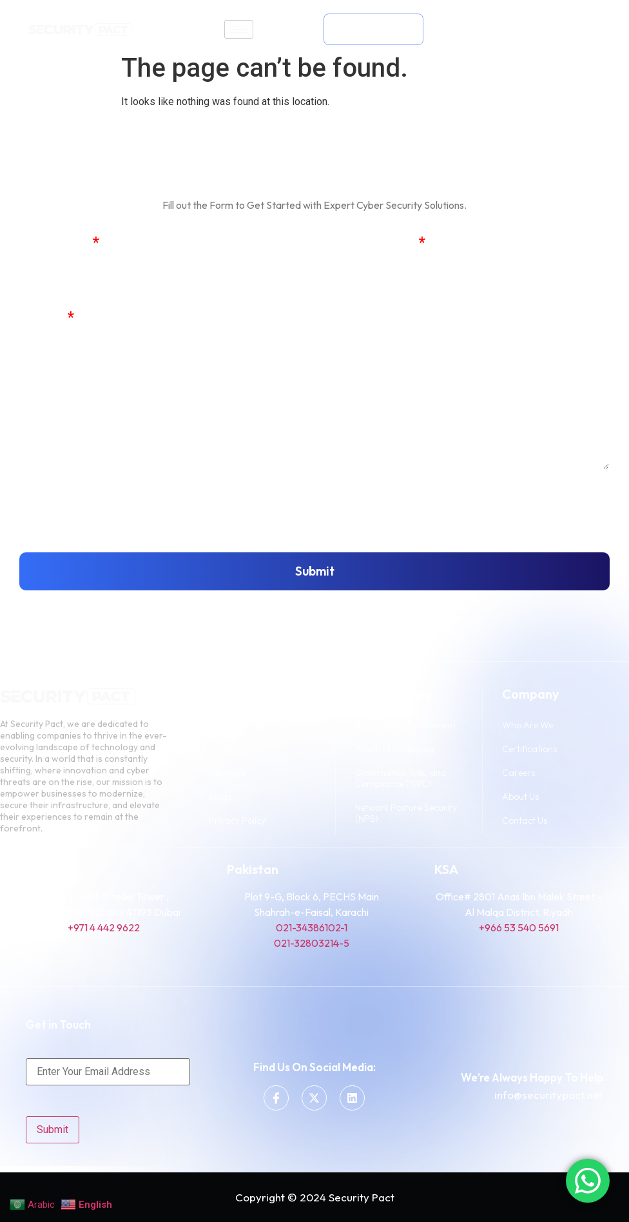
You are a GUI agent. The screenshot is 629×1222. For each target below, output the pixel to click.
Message (49, 393)
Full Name (54, 243)
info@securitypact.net (548, 1094)
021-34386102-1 (311, 927)
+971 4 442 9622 (104, 927)
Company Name (369, 318)
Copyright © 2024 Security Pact (314, 1197)
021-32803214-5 (311, 942)
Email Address (366, 243)
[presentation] (117, 511)
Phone (41, 318)
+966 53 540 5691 (519, 927)
